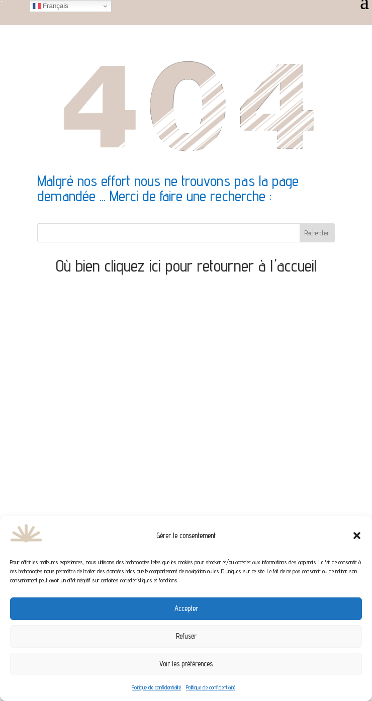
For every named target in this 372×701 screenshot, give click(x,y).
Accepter (186, 608)
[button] (357, 536)
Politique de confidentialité (156, 687)
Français (50, 6)
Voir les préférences (186, 663)
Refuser (186, 636)
